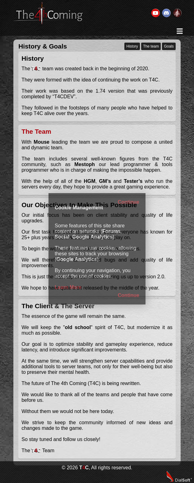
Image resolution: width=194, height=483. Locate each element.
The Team (36, 131)
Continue (128, 202)
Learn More (68, 287)
